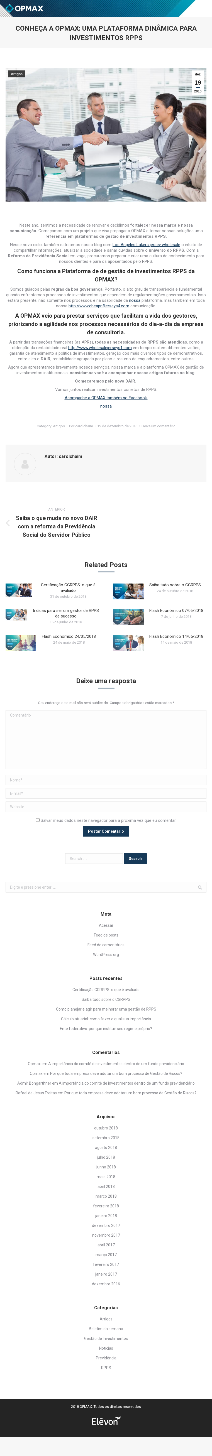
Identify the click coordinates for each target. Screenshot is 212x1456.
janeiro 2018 (106, 1216)
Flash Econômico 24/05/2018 (69, 636)
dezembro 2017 (106, 1225)
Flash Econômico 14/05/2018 (176, 636)
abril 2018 (106, 1186)
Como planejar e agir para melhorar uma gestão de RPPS (106, 1009)
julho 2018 (106, 1157)
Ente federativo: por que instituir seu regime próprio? (106, 1028)
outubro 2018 (106, 1128)
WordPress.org (106, 954)
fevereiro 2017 (106, 1264)
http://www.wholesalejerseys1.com (100, 347)
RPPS (106, 1368)
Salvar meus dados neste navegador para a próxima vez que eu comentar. (108, 820)
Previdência (106, 1358)
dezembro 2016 (106, 1284)
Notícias (106, 1348)
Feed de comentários (106, 945)
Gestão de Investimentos (106, 1338)
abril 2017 (106, 1245)
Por (81, 426)
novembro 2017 (106, 1235)
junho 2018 (106, 1167)
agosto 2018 (106, 1147)
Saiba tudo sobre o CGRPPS (175, 584)
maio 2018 (106, 1177)
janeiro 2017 (106, 1274)
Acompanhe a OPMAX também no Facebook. (106, 397)
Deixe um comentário (159, 426)
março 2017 (106, 1254)
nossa (134, 300)
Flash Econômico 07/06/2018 (176, 610)
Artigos (17, 74)
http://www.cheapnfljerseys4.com (99, 305)
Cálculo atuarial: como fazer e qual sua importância (106, 1019)
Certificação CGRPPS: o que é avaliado (68, 587)
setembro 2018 (106, 1138)
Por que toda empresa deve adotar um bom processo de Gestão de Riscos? (116, 1073)
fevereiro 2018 (106, 1206)
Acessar (106, 925)
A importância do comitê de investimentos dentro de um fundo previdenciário (116, 1064)
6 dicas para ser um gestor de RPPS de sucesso (66, 613)
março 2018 (106, 1196)
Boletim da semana (106, 1329)
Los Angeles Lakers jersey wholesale (146, 244)
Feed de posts (106, 935)
